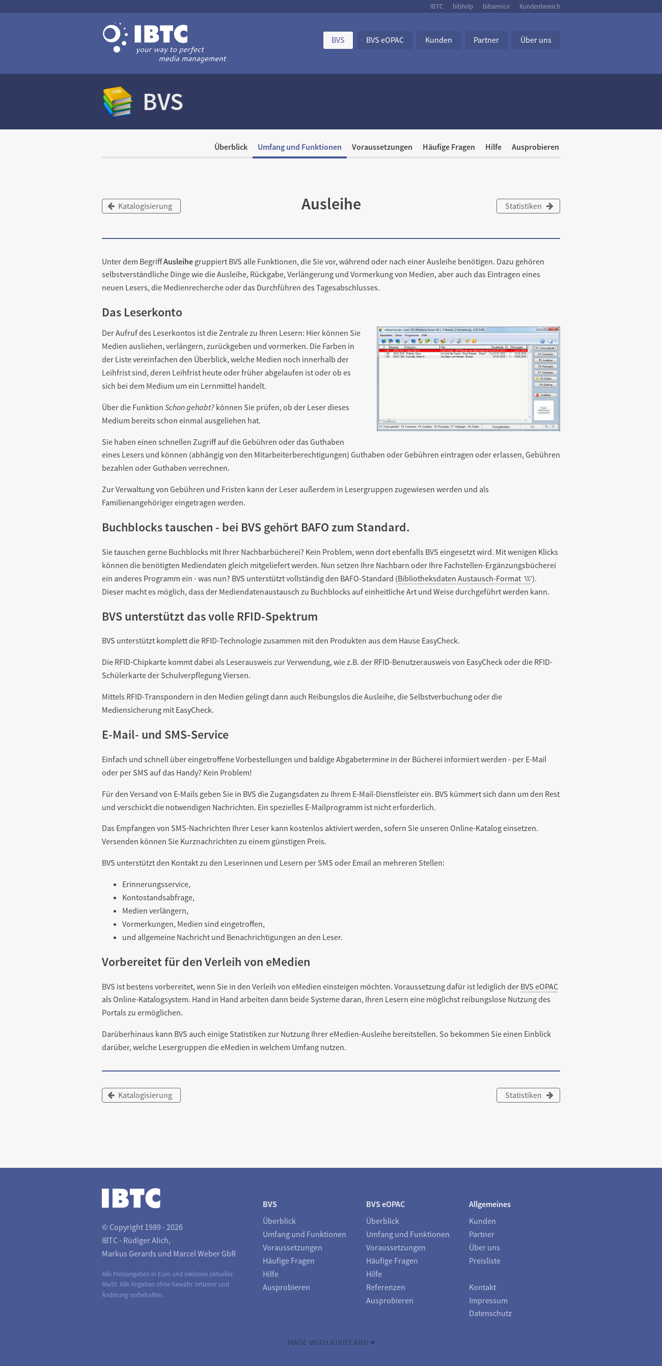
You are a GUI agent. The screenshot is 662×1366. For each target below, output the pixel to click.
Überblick (230, 147)
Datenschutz (490, 1313)
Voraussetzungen (382, 147)
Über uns (535, 40)
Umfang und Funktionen (300, 147)
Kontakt (482, 1287)
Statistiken (529, 206)
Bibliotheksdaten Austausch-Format (459, 578)
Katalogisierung (139, 206)
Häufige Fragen (449, 147)
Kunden (438, 40)
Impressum (488, 1300)
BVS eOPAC (385, 40)
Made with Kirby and (331, 1342)
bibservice (496, 6)
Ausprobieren (535, 147)
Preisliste (485, 1260)
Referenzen (385, 1287)
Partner (486, 40)
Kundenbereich (539, 6)
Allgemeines (490, 1204)
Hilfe (493, 147)
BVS (338, 40)
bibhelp (463, 6)
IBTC (436, 6)
